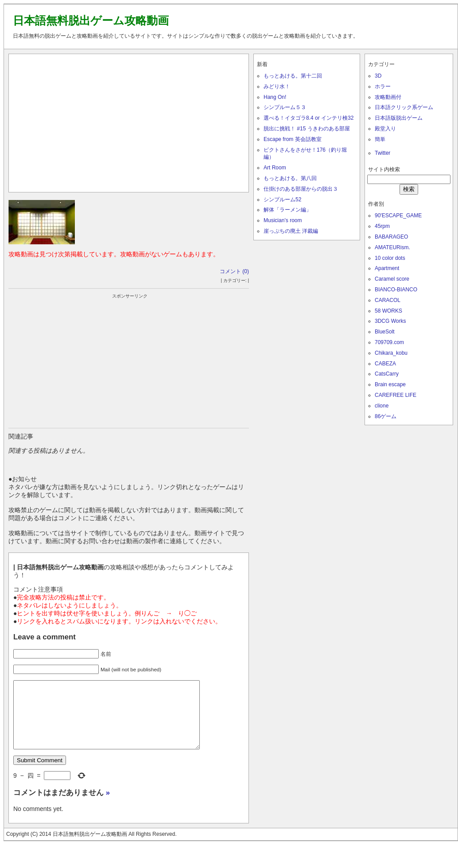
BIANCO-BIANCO (396, 289)
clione (381, 406)
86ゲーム (385, 416)
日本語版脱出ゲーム (399, 118)
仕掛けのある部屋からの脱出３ (301, 189)
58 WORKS (388, 311)
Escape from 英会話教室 (293, 139)
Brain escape (390, 384)
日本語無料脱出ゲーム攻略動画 (91, 20)
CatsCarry (387, 374)
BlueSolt (385, 332)
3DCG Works (390, 321)
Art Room (275, 168)
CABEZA (385, 363)
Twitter (382, 153)
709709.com (389, 342)
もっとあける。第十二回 (293, 76)
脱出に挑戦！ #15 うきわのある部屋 (307, 128)
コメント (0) (234, 271)
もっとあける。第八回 (290, 178)
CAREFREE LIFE (395, 395)
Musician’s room (283, 220)
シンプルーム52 (282, 199)
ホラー (383, 86)
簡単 (380, 139)
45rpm (382, 226)
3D (378, 76)
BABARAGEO (391, 237)
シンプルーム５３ (285, 107)
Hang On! (275, 97)
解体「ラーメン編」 (287, 210)
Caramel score (392, 279)
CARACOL (387, 300)
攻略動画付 (388, 97)
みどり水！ (277, 86)
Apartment (387, 268)
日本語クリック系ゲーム (404, 107)
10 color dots (390, 258)
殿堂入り (385, 128)
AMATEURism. (392, 247)
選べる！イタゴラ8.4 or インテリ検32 (308, 118)
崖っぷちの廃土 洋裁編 (291, 231)
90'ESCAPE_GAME (398, 215)
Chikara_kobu (391, 353)
